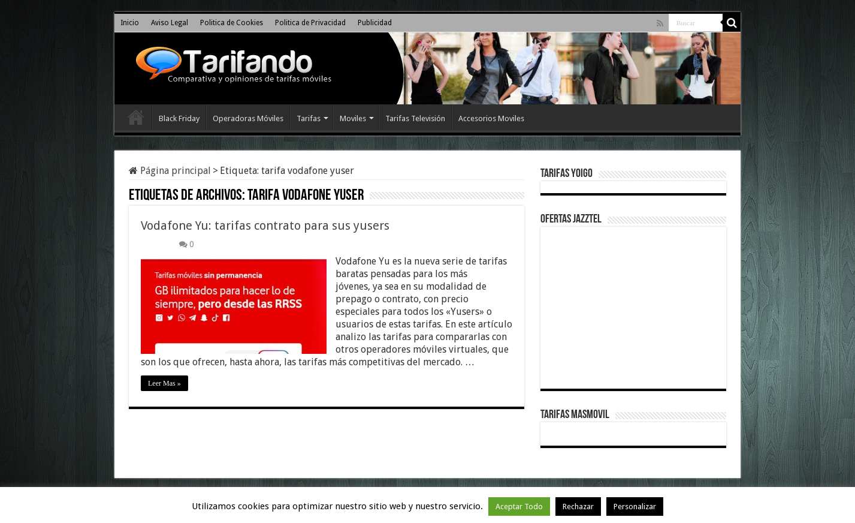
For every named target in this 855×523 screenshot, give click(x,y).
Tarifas (309, 118)
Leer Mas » (164, 383)
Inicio (129, 23)
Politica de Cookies (231, 23)
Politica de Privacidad (310, 23)
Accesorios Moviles (491, 118)
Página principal (170, 170)
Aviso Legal (169, 23)
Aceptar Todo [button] (519, 506)
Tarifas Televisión (415, 118)
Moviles (353, 118)
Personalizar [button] (635, 506)
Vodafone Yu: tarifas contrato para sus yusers (265, 225)
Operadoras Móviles (248, 118)
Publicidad (375, 23)
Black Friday (179, 118)
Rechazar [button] (578, 506)
